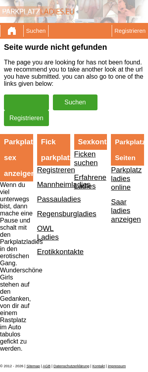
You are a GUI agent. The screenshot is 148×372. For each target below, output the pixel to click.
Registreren (53, 170)
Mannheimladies (53, 184)
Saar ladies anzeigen (126, 210)
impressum (117, 366)
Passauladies (53, 199)
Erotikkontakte (53, 251)
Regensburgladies (53, 214)
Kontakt (98, 366)
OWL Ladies (48, 232)
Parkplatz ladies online (126, 178)
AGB (47, 366)
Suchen (36, 31)
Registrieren (130, 31)
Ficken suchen (86, 158)
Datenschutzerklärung (72, 366)
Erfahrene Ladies (90, 181)
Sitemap (33, 366)
